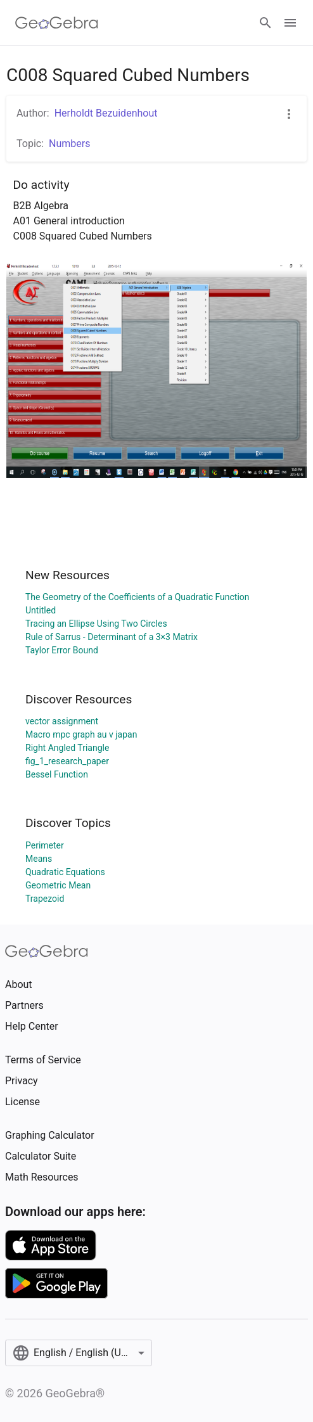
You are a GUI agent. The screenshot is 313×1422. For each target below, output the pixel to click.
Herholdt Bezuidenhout (106, 113)
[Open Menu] (290, 22)
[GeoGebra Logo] (56, 22)
